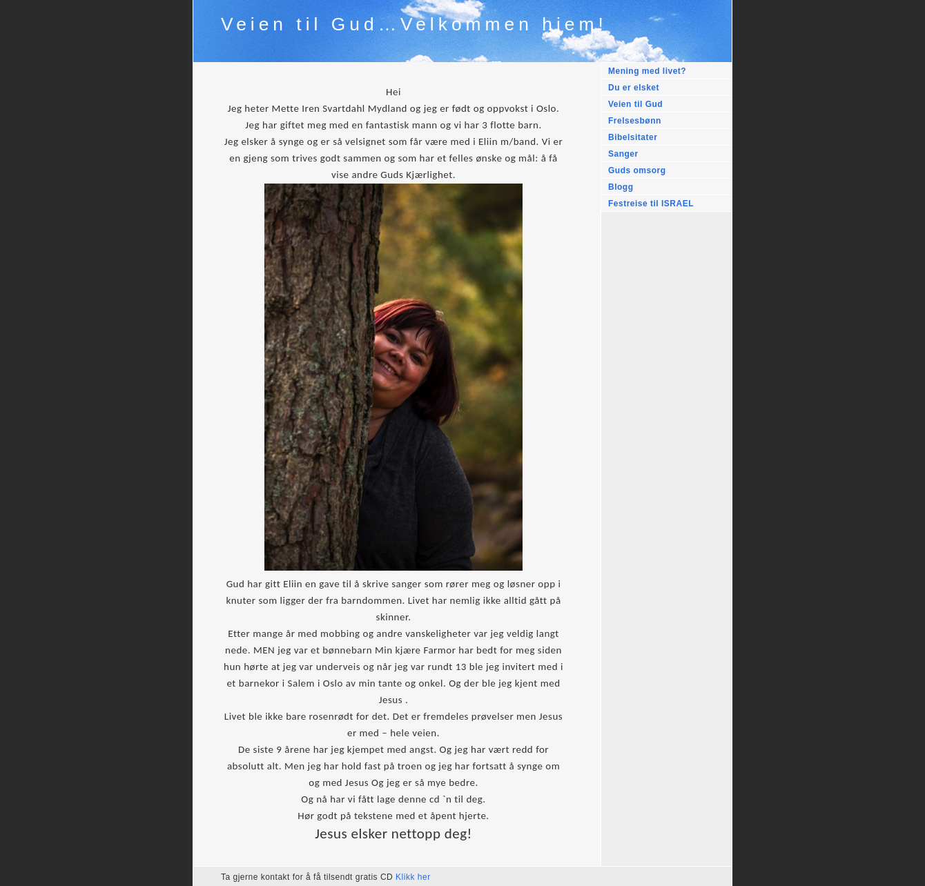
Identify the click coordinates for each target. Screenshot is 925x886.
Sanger (623, 154)
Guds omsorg (637, 170)
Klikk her (413, 877)
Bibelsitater (632, 137)
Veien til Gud (635, 104)
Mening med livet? (647, 71)
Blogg (621, 187)
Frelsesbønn (634, 121)
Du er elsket (633, 87)
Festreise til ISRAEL (651, 203)
